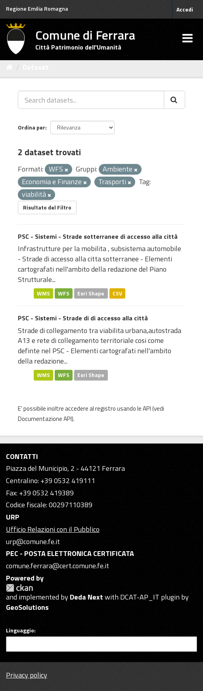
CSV (117, 293)
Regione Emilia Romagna (37, 8)
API (147, 408)
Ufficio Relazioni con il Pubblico (53, 529)
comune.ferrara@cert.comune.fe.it (57, 565)
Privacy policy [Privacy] (26, 675)
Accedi (184, 9)
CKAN (19, 588)
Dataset (36, 67)
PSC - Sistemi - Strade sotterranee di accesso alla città (98, 236)
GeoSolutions (27, 607)
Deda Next (86, 597)
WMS (43, 293)
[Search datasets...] (91, 100)
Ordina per (31, 127)
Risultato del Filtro (47, 207)
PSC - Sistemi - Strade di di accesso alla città (83, 318)
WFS (63, 293)
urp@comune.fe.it (33, 541)
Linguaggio (20, 630)
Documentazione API (45, 418)
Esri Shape (90, 293)
